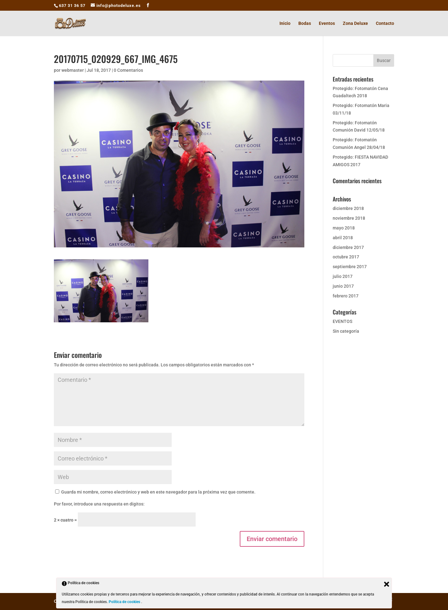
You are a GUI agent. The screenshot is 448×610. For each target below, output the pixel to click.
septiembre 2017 (350, 266)
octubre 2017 (346, 256)
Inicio (284, 23)
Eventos (327, 23)
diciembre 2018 (348, 208)
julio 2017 (343, 276)
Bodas (304, 23)
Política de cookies (125, 602)
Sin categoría (346, 331)
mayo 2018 (344, 227)
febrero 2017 (346, 295)
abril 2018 (343, 237)
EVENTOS (342, 321)
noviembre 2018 (349, 218)
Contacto (385, 23)
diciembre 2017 (348, 247)
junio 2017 (343, 286)
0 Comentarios (128, 70)
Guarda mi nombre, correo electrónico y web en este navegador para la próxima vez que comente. (158, 491)
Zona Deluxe (355, 23)
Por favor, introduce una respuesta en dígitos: (99, 503)
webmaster (72, 70)
